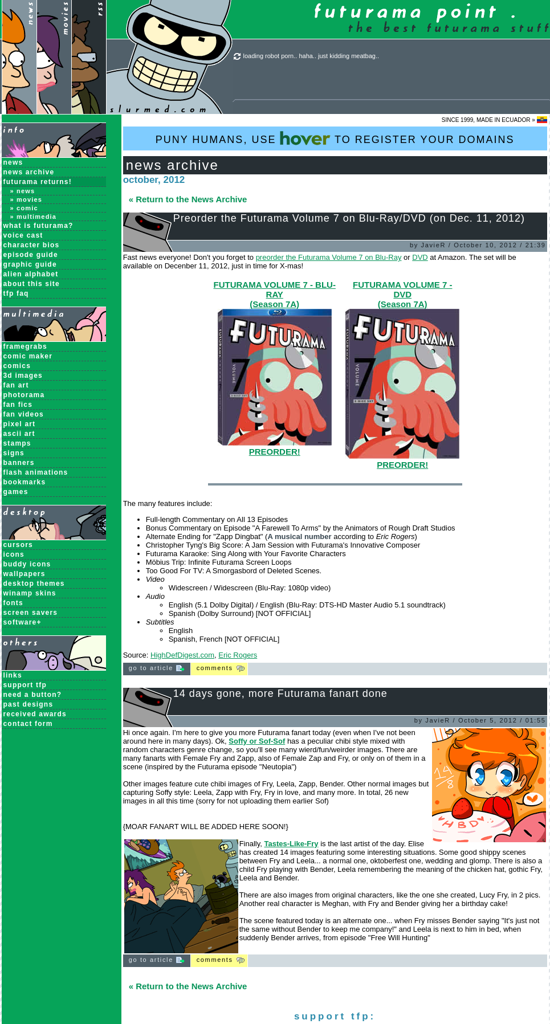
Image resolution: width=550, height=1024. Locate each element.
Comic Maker (28, 356)
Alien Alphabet (31, 274)
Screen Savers (30, 613)
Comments (215, 667)
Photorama (24, 395)
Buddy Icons (27, 564)
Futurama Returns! (37, 182)
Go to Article (157, 668)
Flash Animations (35, 472)
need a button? (32, 695)
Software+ (22, 622)
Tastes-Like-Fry (291, 843)
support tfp (25, 685)
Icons (14, 554)
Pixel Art (19, 424)
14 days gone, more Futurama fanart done (280, 693)
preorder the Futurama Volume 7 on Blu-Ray (329, 257)
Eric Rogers (237, 655)
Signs (14, 453)
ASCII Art (19, 434)
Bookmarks (24, 482)
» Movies (26, 199)
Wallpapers (24, 574)
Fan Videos (23, 414)
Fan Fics (18, 405)
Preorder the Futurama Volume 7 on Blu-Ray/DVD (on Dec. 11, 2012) (349, 218)
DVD (419, 257)
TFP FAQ (16, 293)
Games (15, 492)
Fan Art (16, 385)
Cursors (18, 545)
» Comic (24, 208)
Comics (17, 366)
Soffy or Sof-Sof (257, 741)
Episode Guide (30, 255)
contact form (28, 724)
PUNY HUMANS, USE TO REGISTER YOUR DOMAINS (335, 138)
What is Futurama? (38, 226)
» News (22, 190)
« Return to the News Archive (188, 199)
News (13, 162)
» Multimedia (33, 216)
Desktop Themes (34, 584)
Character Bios (31, 245)
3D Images (23, 376)
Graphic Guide (30, 264)
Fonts (13, 603)
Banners (19, 463)
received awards (35, 714)
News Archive (29, 172)
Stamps (17, 443)
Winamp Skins (29, 593)
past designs (28, 704)
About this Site (31, 284)
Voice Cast (23, 235)
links (12, 675)
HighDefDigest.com (182, 655)
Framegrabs (25, 346)
